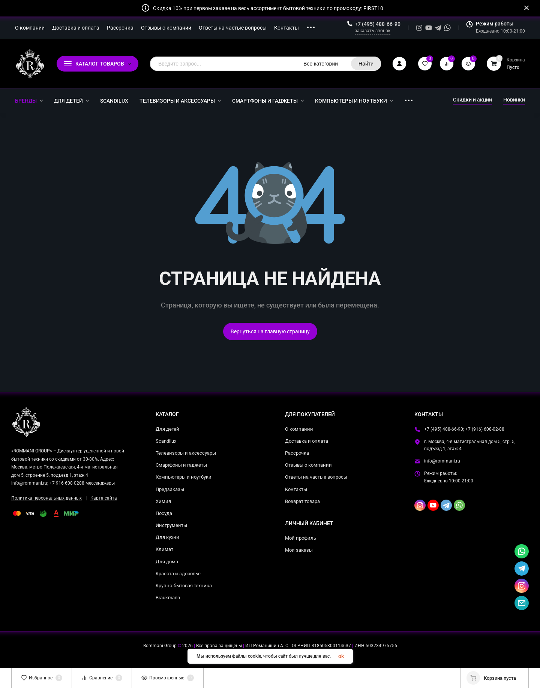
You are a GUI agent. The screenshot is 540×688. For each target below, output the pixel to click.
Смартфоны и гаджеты (181, 465)
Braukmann (168, 597)
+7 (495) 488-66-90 (377, 24)
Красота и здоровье (178, 573)
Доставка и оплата (306, 441)
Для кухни (167, 537)
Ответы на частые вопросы (316, 477)
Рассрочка (297, 453)
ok (341, 656)
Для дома (167, 561)
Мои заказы (299, 550)
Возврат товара (302, 501)
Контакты (296, 489)
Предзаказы (170, 489)
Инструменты (171, 525)
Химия (163, 501)
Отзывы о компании (308, 465)
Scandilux (166, 441)
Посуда (164, 513)
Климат (164, 549)
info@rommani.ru (442, 461)
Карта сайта (103, 498)
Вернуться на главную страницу (270, 331)
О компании (299, 429)
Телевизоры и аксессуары (186, 453)
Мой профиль (300, 538)
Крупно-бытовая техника (184, 585)
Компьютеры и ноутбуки (184, 477)
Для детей (167, 429)
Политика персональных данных (46, 498)
